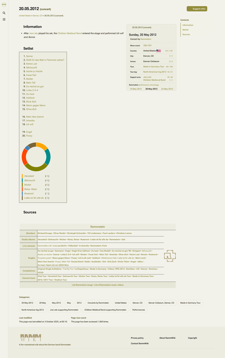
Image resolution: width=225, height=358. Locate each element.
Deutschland (77, 261)
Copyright (192, 338)
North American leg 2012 (154, 72)
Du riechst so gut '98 (121, 251)
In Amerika (84, 246)
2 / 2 (171, 61)
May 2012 (56, 303)
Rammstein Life (45, 246)
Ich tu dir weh (84, 258)
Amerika (30, 120)
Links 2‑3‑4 (66, 254)
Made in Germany (98, 269)
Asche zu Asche (34, 71)
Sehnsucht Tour (70, 276)
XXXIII (40, 272)
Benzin (144, 254)
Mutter (29, 78)
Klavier (144, 269)
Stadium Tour (60, 280)
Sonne (29, 56)
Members (30, 233)
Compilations (29, 271)
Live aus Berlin (60, 246)
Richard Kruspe (45, 233)
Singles (31, 258)
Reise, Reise (73, 239)
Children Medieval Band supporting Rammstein (105, 310)
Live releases (29, 246)
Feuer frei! (31, 75)
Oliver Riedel (59, 233)
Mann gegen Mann (36, 105)
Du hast (30, 94)
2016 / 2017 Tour (45, 280)
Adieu (140, 261)
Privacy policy (137, 338)
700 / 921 (147, 45)
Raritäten (130, 269)
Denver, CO (37, 15)
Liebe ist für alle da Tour (120, 276)
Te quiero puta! (44, 258)
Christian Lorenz (124, 233)
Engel (29, 131)
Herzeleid (42, 239)
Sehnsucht (31, 67)
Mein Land (140, 258)
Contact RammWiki (140, 343)
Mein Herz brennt (35, 116)
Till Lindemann (94, 233)
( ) (47, 176)
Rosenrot (85, 239)
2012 (79, 303)
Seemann (59, 251)
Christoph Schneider (76, 233)
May (69, 303)
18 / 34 (170, 77)
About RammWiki (167, 338)
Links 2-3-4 (32, 90)
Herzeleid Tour (54, 276)
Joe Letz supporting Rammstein (64, 310)
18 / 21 (170, 72)
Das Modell (105, 251)
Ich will (29, 124)
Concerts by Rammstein (98, 303)
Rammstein (146, 39)
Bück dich (31, 101)
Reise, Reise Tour (99, 276)
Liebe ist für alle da (99, 239)
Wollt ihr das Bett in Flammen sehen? (45, 60)
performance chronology (149, 85)
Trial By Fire (68, 269)
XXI (138, 269)
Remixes (153, 269)
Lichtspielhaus (81, 269)
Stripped (136, 251)
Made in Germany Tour (153, 66)
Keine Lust (31, 63)
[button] (197, 25)
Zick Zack (111, 261)
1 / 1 (171, 80)
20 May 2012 (27, 303)
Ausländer (96, 261)
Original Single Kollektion (49, 269)
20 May (42, 303)
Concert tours (28, 278)
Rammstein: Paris (98, 246)
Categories (24, 297)
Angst (133, 261)
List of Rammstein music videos (108, 285)
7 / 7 (171, 56)
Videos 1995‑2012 (116, 269)
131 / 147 (169, 51)
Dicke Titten (123, 261)
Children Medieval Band (154, 80)
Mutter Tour (84, 276)
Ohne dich (31, 109)
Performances (138, 310)
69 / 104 (169, 67)
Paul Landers (109, 233)
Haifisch (30, 97)
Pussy (29, 135)
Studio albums (28, 239)
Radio (87, 261)
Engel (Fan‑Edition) (81, 251)
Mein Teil (30, 82)
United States (25, 15)
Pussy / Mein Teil (62, 261)
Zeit (123, 239)
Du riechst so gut (35, 86)
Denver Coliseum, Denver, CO (161, 303)
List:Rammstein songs (82, 285)
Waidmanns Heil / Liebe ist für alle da (118, 258)
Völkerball (73, 246)
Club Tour (42, 276)
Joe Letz (147, 77)
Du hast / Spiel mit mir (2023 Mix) (53, 265)
